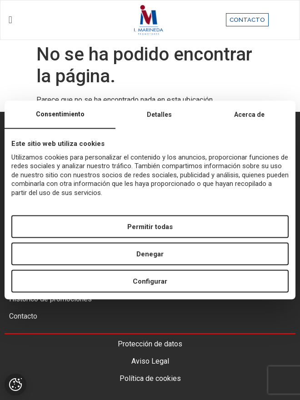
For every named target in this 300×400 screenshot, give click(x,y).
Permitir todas (150, 226)
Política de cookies (150, 378)
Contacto (23, 316)
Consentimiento (60, 113)
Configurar (150, 281)
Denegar (150, 254)
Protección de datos (150, 344)
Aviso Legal (150, 361)
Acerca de (249, 114)
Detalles (159, 114)
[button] (50, 19)
